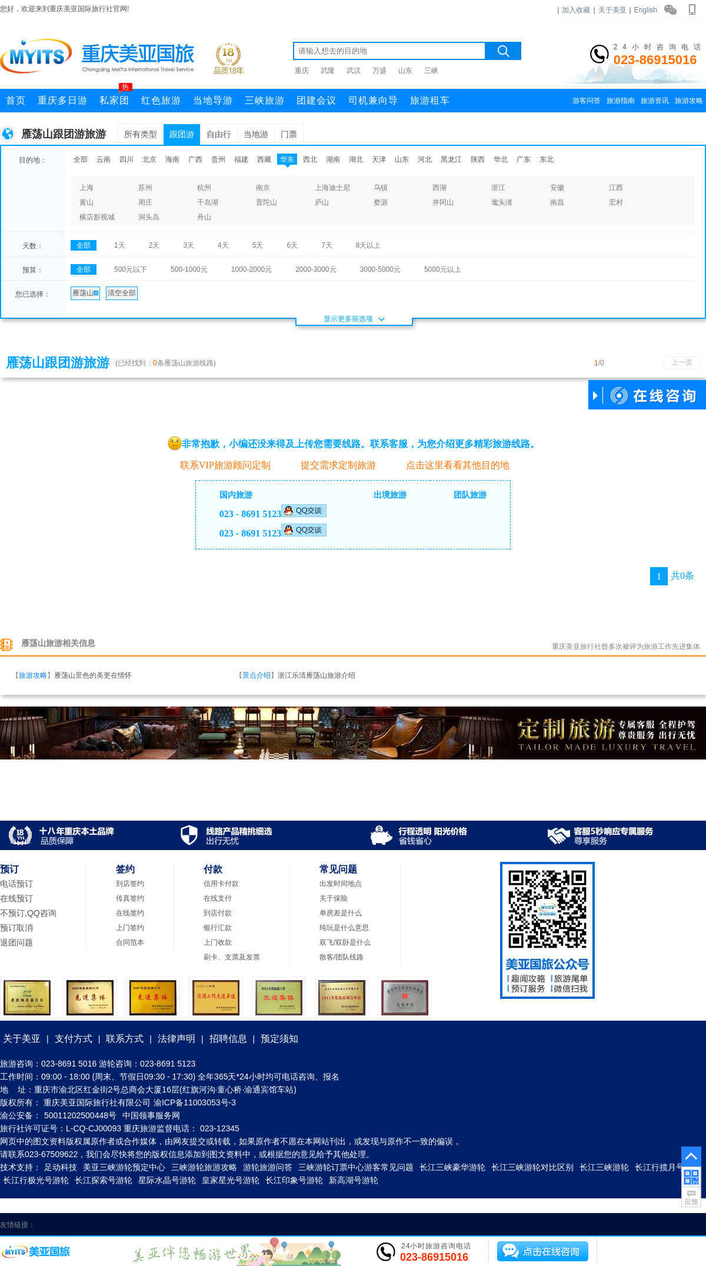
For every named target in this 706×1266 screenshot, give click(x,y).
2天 (154, 245)
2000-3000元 (315, 269)
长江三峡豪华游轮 (452, 1167)
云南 (103, 159)
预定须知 (279, 1039)
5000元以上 (442, 269)
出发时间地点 (340, 883)
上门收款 (218, 942)
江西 (616, 188)
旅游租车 (430, 100)
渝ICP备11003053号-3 (195, 1102)
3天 (188, 245)
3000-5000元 (380, 269)
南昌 (557, 202)
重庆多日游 (63, 100)
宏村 (616, 202)
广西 (195, 159)
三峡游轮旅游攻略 (204, 1167)
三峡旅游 (265, 100)
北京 (149, 159)
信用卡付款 (221, 883)
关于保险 (333, 898)
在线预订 (16, 898)
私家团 (115, 97)
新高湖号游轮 (353, 1180)
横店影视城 (97, 217)
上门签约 (130, 928)
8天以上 (368, 245)
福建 (241, 159)
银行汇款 (218, 928)
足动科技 (60, 1167)
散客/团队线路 (341, 957)
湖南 (333, 159)
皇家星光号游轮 (230, 1180)
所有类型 (140, 134)
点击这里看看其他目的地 (451, 465)
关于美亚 (612, 10)
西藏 (264, 159)
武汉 (354, 70)
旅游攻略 (689, 100)
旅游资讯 (655, 100)
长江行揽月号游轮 (668, 1167)
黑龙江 (451, 159)
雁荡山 (85, 293)
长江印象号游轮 (294, 1180)
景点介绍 (256, 675)
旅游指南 (621, 100)
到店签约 (130, 883)
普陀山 (266, 202)
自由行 (219, 134)
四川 (126, 159)
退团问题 (16, 942)
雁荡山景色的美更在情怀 (93, 675)
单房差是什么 (340, 913)
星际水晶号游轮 (167, 1180)
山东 (405, 70)
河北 (425, 159)
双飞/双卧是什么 (345, 942)
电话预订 (16, 883)
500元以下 (130, 269)
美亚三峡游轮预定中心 (124, 1167)
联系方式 (125, 1039)
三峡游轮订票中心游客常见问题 (356, 1167)
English (645, 10)
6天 (292, 245)
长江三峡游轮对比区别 (532, 1167)
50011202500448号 (80, 1115)
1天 (119, 245)
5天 (258, 245)
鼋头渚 (501, 202)
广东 (524, 159)
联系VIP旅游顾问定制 (219, 464)
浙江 (498, 188)
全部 (81, 159)
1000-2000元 (251, 269)
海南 (172, 159)
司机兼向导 (373, 100)
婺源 (381, 202)
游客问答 (586, 100)
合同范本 (130, 942)
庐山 (322, 202)
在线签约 (130, 913)
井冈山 (443, 202)
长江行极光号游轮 (36, 1180)
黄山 (86, 202)
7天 (326, 245)
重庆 (302, 70)
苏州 (145, 188)
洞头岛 (148, 217)
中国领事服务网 (151, 1115)
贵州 (218, 159)
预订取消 (16, 927)
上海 (86, 188)
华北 (501, 159)
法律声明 (176, 1039)
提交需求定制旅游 (332, 465)
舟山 (204, 217)
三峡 (431, 70)
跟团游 (181, 134)
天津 (379, 159)
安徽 (557, 188)
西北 (310, 159)
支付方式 (73, 1039)
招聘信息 (228, 1039)
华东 (287, 159)
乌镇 (381, 188)
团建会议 (317, 100)
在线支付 (218, 898)
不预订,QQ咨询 (28, 913)
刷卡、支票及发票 (232, 957)
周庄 (145, 202)
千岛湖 (207, 202)
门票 (289, 134)
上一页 (681, 362)
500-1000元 (189, 269)
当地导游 (213, 100)
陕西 (478, 159)
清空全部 (122, 293)
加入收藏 (576, 10)
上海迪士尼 (332, 188)
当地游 (256, 134)
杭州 (204, 188)
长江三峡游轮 (604, 1167)
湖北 (356, 159)
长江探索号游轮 (103, 1180)
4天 (223, 245)
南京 (263, 188)
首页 (16, 100)
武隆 (328, 70)
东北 (547, 159)
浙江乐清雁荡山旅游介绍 (316, 675)
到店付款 (218, 913)
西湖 (439, 188)
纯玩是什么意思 (344, 928)
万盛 (379, 70)
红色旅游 (161, 100)
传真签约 (130, 898)
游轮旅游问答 (267, 1167)
